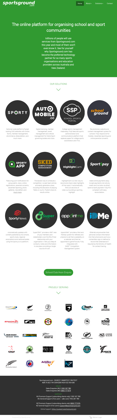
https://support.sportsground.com (64, 409)
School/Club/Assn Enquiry (58, 272)
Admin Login (96, 417)
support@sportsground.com (70, 406)
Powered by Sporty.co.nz (21, 417)
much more (17, 192)
